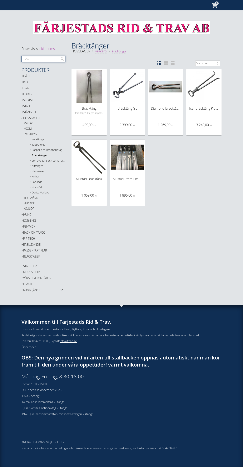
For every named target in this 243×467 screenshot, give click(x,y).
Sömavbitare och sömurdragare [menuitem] (48, 160)
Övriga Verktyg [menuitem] (40, 192)
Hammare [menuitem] (38, 171)
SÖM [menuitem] (28, 129)
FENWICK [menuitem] (29, 226)
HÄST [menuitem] (26, 76)
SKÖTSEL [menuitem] (29, 100)
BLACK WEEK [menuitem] (31, 256)
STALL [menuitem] (27, 106)
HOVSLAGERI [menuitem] (31, 118)
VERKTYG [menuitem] (31, 134)
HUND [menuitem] (27, 215)
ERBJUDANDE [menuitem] (32, 245)
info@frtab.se (68, 341)
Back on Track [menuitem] (34, 232)
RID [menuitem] (25, 82)
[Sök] (62, 59)
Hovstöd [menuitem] (37, 187)
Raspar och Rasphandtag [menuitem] (47, 150)
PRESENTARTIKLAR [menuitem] (35, 250)
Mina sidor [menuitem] (31, 272)
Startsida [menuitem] (30, 266)
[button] (159, 63)
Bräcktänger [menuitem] (40, 155)
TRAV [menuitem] (26, 88)
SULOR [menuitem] (29, 209)
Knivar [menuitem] (35, 176)
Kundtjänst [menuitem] (31, 290)
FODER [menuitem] (27, 94)
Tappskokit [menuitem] (38, 144)
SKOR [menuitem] (29, 123)
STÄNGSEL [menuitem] (30, 112)
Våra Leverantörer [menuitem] (37, 278)
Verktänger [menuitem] (38, 139)
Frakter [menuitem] (28, 284)
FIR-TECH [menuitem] (29, 238)
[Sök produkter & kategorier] (43, 59)
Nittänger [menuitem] (37, 166)
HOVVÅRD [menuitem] (31, 198)
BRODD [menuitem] (30, 203)
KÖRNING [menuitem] (29, 221)
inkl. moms (47, 48)
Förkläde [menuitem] (37, 182)
